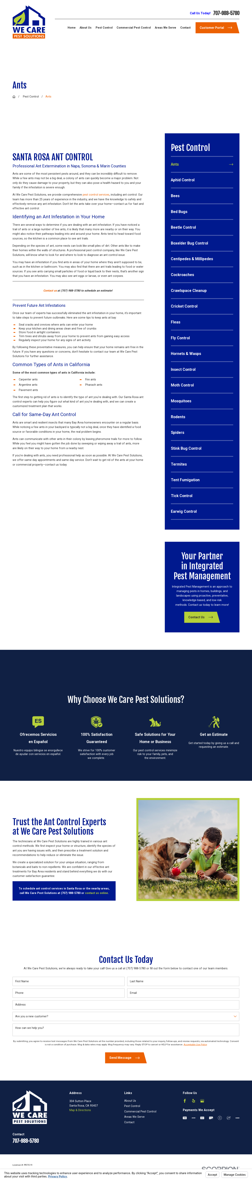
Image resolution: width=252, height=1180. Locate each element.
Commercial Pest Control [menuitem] (134, 27)
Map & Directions (80, 1110)
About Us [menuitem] (86, 27)
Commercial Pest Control (140, 1111)
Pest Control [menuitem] (104, 27)
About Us (130, 1100)
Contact (129, 1122)
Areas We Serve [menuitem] (165, 27)
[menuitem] (202, 164)
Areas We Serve (134, 1116)
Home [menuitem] (72, 27)
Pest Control (132, 1106)
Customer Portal (216, 27)
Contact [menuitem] (185, 27)
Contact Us (200, 617)
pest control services (96, 194)
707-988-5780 (226, 13)
